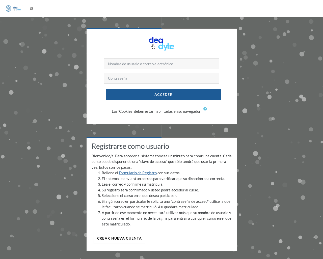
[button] (206, 111)
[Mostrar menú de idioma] (32, 8)
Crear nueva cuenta (119, 238)
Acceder (163, 94)
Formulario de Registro (138, 172)
